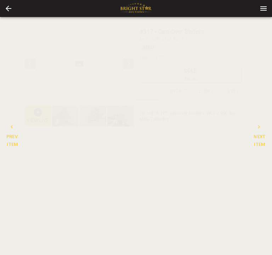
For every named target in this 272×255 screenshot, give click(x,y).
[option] (79, 63)
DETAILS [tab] (148, 91)
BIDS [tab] (233, 91)
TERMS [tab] (205, 91)
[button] (8, 8)
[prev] (30, 63)
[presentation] (136, 8)
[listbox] (79, 63)
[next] (128, 63)
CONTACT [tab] (176, 91)
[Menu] (263, 8)
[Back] (8, 8)
